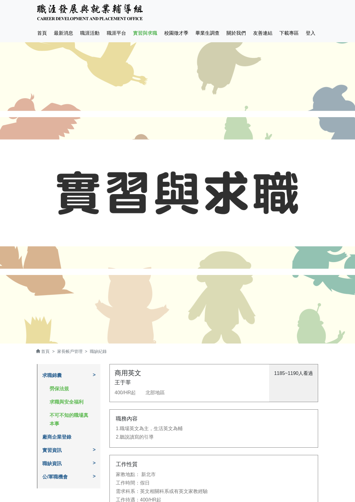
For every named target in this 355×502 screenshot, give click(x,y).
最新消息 (63, 33)
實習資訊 (52, 450)
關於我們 (236, 33)
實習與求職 (145, 33)
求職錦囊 (52, 375)
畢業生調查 (207, 33)
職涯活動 (89, 33)
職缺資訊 (52, 463)
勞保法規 (59, 388)
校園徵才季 (176, 33)
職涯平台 (116, 33)
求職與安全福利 (66, 401)
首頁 (43, 32)
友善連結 (262, 33)
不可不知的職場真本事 (69, 419)
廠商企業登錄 (56, 437)
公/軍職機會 (55, 476)
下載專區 (289, 33)
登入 (310, 33)
